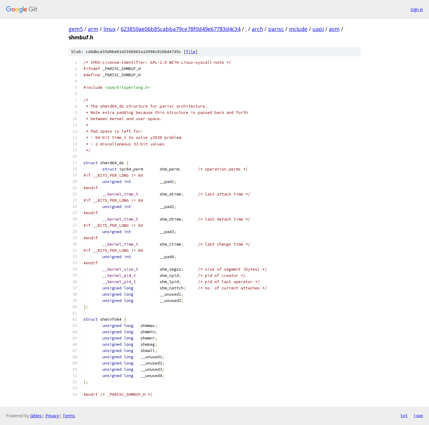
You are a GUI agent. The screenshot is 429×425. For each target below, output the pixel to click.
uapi (318, 28)
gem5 (76, 28)
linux (109, 28)
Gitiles (36, 415)
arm (93, 28)
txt (404, 415)
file (190, 51)
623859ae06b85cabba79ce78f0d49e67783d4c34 (180, 28)
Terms (69, 415)
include (298, 28)
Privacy (52, 415)
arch (257, 28)
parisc (276, 28)
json (418, 415)
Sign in (417, 9)
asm (334, 28)
